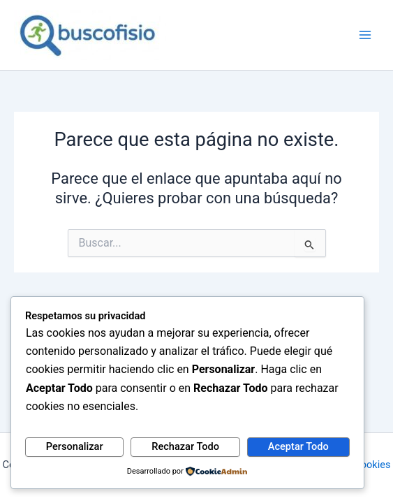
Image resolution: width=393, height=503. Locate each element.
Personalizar (74, 446)
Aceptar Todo (298, 446)
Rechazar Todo (185, 446)
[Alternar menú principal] (365, 35)
